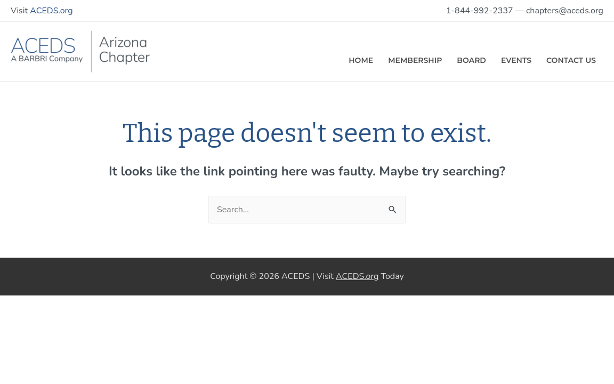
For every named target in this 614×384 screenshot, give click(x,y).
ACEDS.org (51, 11)
